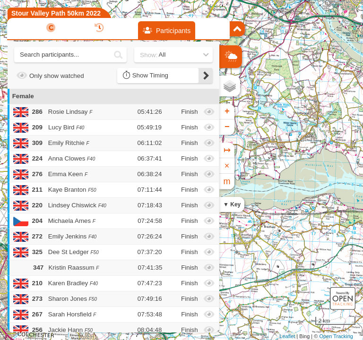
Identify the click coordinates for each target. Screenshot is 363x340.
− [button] (227, 127)
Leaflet (287, 336)
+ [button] (227, 111)
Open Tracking (336, 336)
